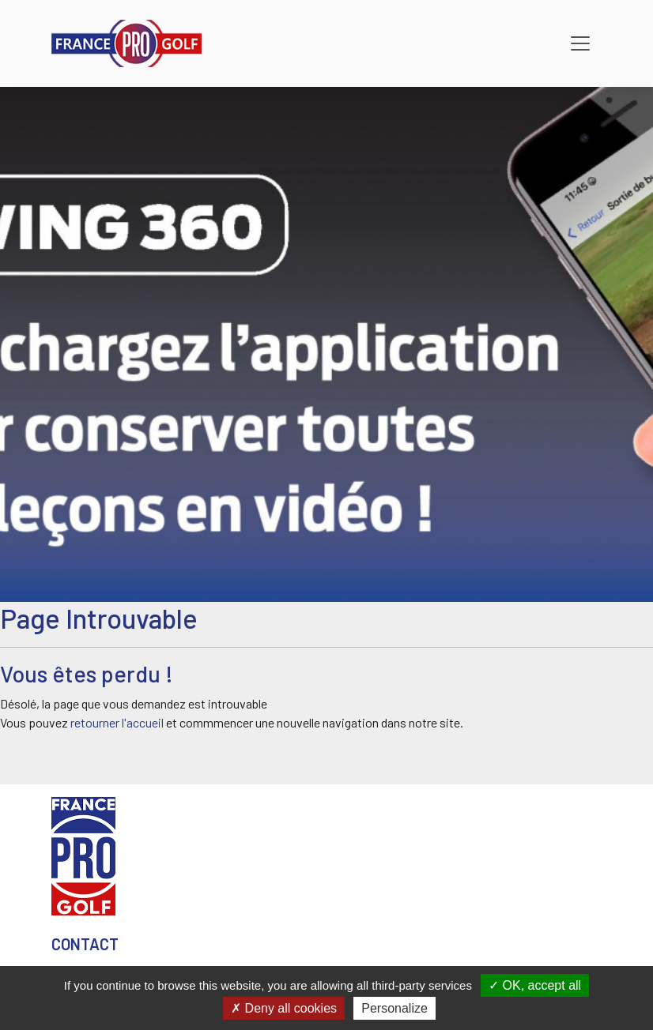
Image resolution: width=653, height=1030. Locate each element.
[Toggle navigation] (580, 43)
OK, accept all (535, 985)
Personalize (394, 1008)
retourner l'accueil (117, 722)
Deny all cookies (284, 1008)
